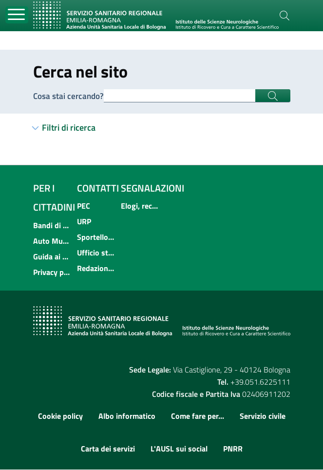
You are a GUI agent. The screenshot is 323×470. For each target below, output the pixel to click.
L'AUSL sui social (179, 449)
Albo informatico (126, 416)
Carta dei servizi (108, 449)
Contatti (98, 188)
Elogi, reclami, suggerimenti (140, 206)
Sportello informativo (96, 237)
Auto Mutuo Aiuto (52, 241)
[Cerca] (284, 15)
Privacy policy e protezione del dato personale (52, 272)
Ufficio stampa (96, 253)
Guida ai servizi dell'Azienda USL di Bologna (52, 257)
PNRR (233, 449)
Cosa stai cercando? (70, 95)
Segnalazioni (152, 188)
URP (84, 222)
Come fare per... (197, 416)
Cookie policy (60, 416)
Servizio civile (262, 416)
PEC (83, 206)
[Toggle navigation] (16, 14)
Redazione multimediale (96, 268)
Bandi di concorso (52, 226)
